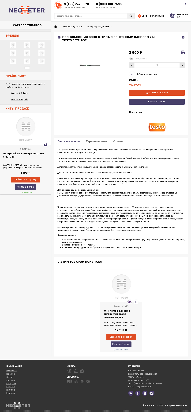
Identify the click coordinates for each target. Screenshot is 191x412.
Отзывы (118, 141)
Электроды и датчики (72, 27)
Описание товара (68, 141)
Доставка (10, 380)
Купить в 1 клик (25, 187)
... (27, 68)
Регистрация (157, 16)
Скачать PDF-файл (19, 99)
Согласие (10, 387)
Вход (144, 16)
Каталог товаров (27, 25)
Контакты (10, 393)
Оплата (9, 377)
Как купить (11, 383)
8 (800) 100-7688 (109, 4)
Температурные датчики (98, 27)
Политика (10, 390)
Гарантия (10, 374)
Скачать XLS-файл (19, 93)
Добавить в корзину (157, 92)
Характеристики (96, 141)
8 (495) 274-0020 (76, 4)
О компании (11, 371)
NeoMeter (27, 10)
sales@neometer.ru (143, 387)
